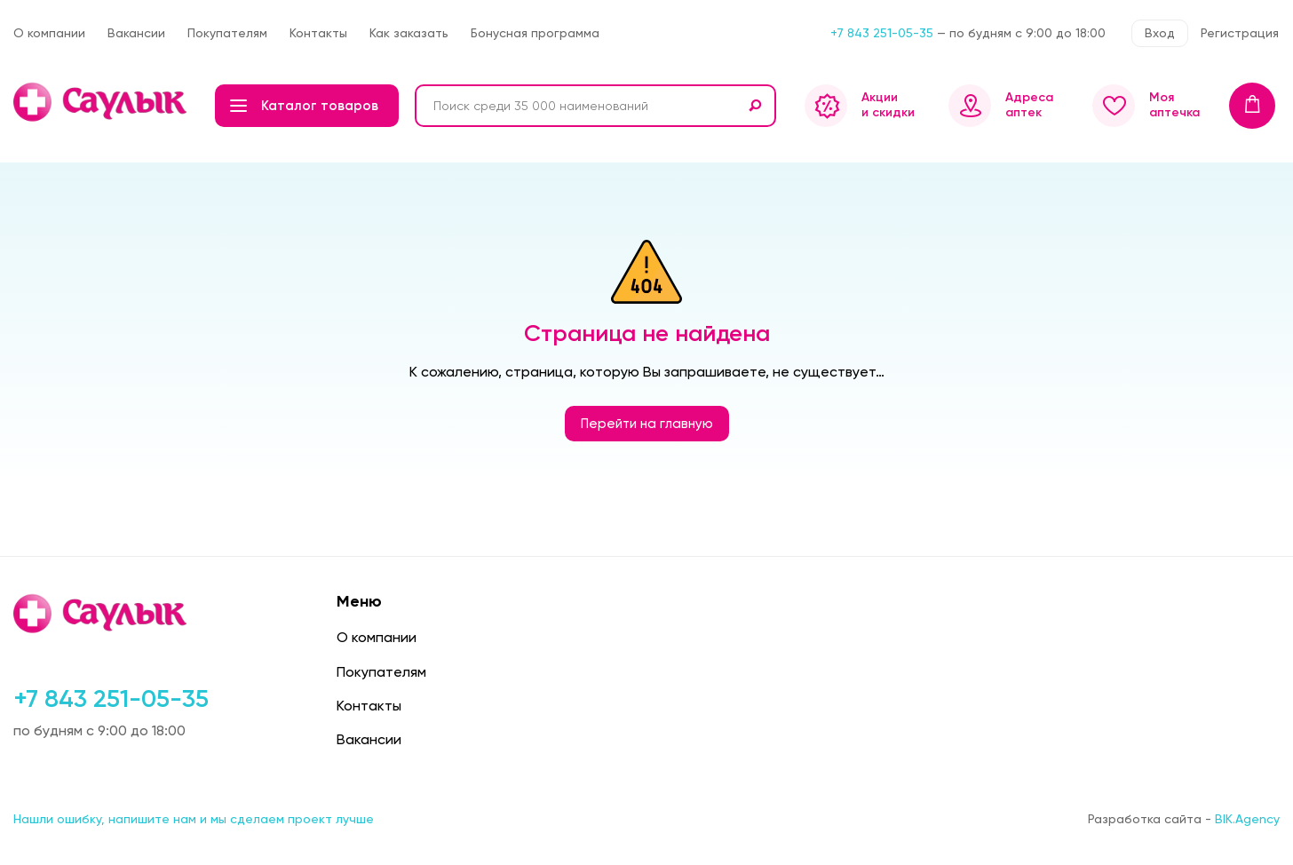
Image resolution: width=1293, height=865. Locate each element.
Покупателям (227, 33)
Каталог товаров (304, 106)
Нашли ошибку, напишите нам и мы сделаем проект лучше (193, 819)
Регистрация (1240, 33)
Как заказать (408, 33)
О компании (49, 33)
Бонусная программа (535, 33)
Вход (1160, 33)
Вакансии (136, 33)
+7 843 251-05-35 (881, 33)
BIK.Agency (1247, 819)
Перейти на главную (647, 424)
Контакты (318, 33)
